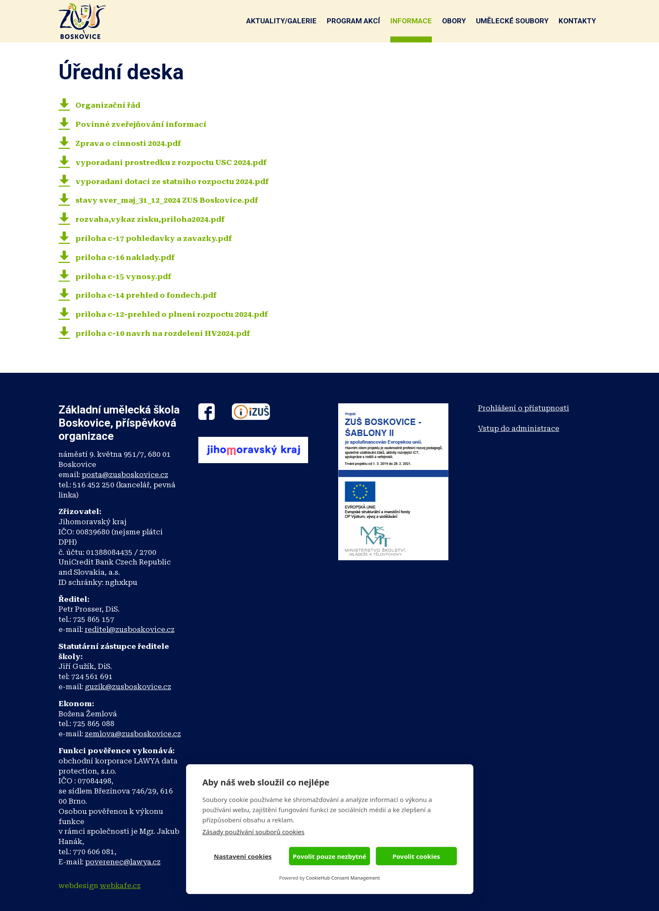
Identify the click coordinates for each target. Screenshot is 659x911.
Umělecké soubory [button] (512, 21)
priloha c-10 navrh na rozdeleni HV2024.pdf (162, 333)
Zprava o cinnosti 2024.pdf (128, 143)
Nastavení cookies (243, 856)
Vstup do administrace (518, 428)
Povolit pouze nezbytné (329, 856)
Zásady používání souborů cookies (254, 831)
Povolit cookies (416, 856)
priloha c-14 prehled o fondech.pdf (146, 295)
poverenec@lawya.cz (123, 862)
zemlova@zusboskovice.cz (133, 733)
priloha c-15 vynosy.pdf (123, 276)
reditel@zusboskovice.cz (130, 629)
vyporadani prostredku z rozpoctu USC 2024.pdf (171, 162)
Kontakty (577, 21)
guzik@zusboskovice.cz (128, 686)
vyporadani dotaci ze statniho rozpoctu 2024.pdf (172, 181)
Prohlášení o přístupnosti (523, 408)
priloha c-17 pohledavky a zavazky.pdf (153, 238)
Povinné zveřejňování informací (140, 124)
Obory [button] (454, 21)
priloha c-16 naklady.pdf (125, 257)
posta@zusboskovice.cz (125, 474)
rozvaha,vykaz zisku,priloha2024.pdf (150, 219)
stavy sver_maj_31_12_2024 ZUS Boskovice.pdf (166, 200)
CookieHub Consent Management (343, 878)
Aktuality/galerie (281, 21)
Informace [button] (411, 21)
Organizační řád (107, 105)
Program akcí (353, 21)
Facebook (206, 411)
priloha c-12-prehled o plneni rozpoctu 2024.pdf (171, 314)
